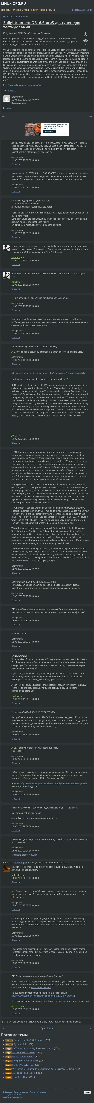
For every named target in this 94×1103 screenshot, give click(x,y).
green (24, 103)
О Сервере (7, 1092)
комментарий (20, 863)
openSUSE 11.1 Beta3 (23, 1057)
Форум (34, 10)
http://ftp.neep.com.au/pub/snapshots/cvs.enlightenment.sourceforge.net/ (51, 783)
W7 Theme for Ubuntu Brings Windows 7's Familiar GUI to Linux (43, 1069)
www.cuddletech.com (41, 987)
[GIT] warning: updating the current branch (32, 1048)
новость (12, 90)
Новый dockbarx (20, 1077)
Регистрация (78, 10)
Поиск (51, 10)
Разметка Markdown (38, 1092)
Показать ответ (19, 855)
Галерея (16, 10)
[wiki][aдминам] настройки (25, 1061)
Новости (5, 10)
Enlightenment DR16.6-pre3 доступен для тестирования (41, 25)
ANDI (14, 436)
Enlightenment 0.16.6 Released (29, 1040)
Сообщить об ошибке (12, 1095)
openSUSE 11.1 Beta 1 (23, 1073)
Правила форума (21, 1092)
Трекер (43, 10)
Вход (89, 10)
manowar (15, 257)
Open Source (21, 17)
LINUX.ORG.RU (13, 3)
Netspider (16, 875)
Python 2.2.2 (20, 1044)
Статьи (26, 10)
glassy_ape (16, 1006)
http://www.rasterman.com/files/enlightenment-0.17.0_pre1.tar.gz (42, 996)
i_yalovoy (16, 696)
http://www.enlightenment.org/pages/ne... (23, 85)
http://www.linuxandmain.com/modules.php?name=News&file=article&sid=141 (49, 373)
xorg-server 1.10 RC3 (22, 1065)
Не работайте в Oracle (23, 1052)
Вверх (87, 1092)
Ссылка (8, 108)
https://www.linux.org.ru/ (12, 1097)
